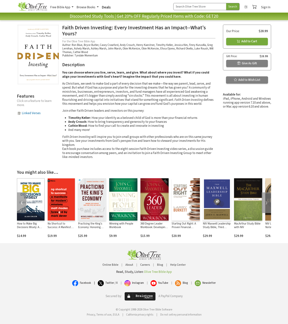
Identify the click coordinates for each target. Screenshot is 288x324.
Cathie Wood (80, 52)
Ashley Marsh (98, 49)
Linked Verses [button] (31, 113)
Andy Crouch (127, 45)
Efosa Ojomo (167, 49)
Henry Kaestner (145, 45)
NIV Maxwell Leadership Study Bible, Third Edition (217, 227)
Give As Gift (247, 63)
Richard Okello (184, 49)
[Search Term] (199, 6)
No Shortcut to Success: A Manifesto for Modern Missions (60, 227)
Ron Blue (77, 45)
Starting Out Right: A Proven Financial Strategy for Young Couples (184, 229)
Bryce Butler (91, 45)
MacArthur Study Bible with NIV (247, 225)
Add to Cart (247, 41)
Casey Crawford (109, 45)
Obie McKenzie (150, 49)
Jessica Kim (181, 45)
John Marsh (114, 49)
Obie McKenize (131, 49)
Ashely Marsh (81, 49)
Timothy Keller (164, 45)
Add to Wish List (247, 80)
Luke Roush (201, 49)
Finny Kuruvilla (197, 45)
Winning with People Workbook (121, 225)
